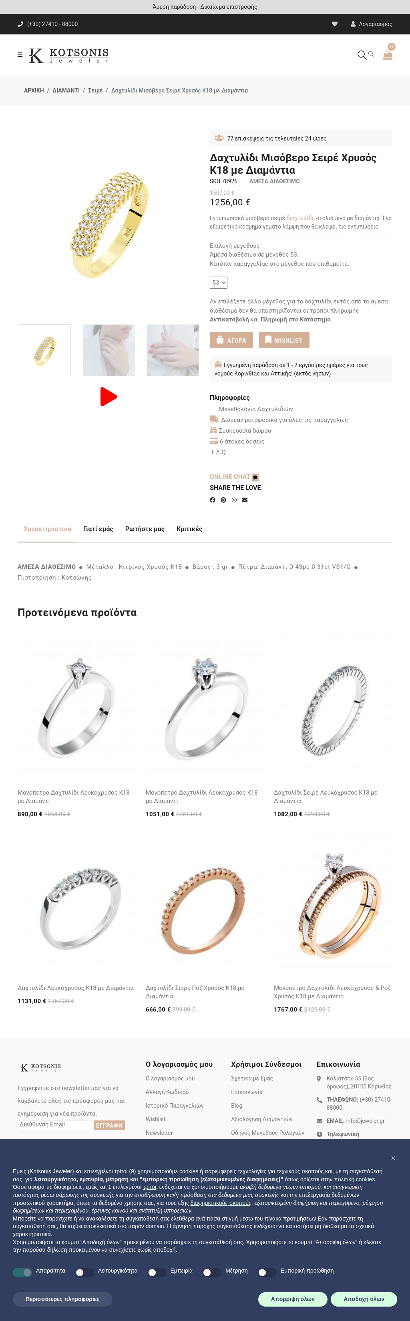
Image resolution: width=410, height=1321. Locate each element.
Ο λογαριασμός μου (170, 1078)
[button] (393, 1158)
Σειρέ (95, 90)
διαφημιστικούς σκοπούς (221, 1203)
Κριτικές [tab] (189, 529)
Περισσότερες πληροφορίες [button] (63, 1299)
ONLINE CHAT (234, 477)
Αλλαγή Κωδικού (167, 1092)
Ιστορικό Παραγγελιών (175, 1105)
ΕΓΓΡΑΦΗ (109, 1125)
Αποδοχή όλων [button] (364, 1299)
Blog (236, 1105)
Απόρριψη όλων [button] (293, 1299)
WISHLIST (283, 340)
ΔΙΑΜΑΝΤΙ (66, 90)
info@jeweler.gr (365, 1121)
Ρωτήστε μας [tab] (145, 529)
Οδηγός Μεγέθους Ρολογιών (267, 1133)
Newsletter (159, 1133)
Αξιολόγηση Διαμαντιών (262, 1119)
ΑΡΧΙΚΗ (34, 90)
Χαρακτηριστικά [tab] (47, 529)
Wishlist (155, 1119)
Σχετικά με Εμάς (252, 1078)
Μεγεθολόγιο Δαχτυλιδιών (251, 409)
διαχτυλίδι (300, 218)
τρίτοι (149, 1187)
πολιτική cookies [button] (354, 1179)
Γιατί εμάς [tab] (98, 529)
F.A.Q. (219, 452)
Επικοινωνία (246, 1092)
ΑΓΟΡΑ (231, 340)
